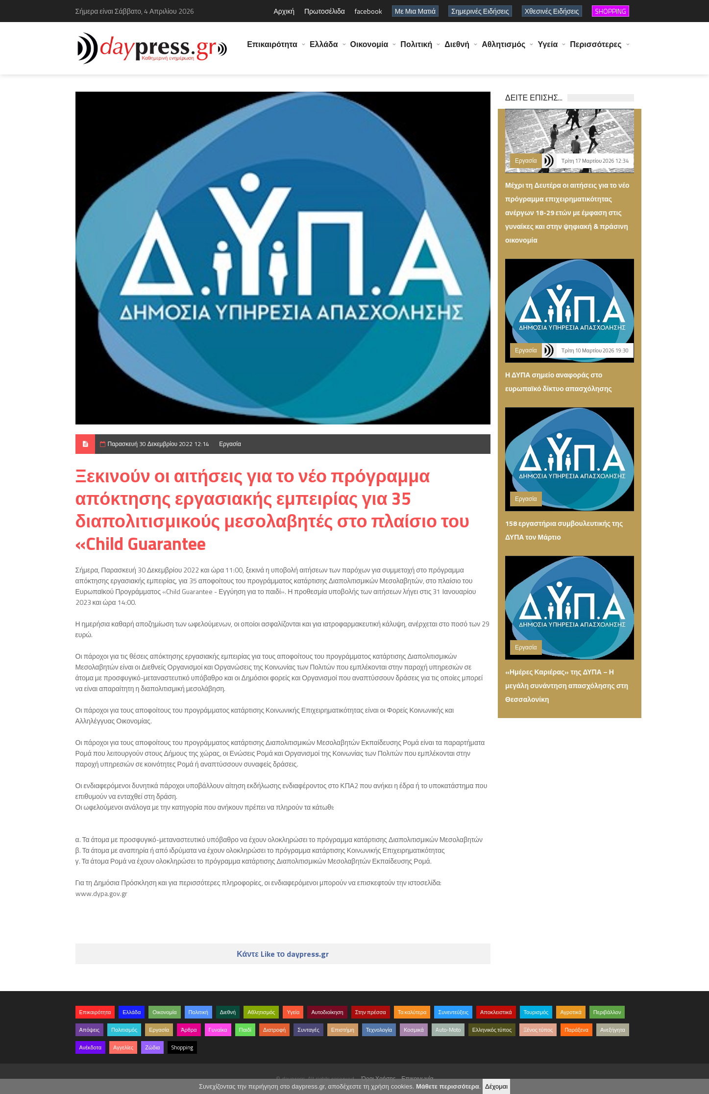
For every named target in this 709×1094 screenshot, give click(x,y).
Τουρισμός (536, 1012)
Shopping (182, 1047)
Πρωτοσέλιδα (324, 11)
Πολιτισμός (124, 1030)
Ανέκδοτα (90, 1047)
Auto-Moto (448, 1030)
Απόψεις (89, 1030)
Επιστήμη (342, 1030)
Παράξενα (576, 1030)
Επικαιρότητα (272, 49)
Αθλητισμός (503, 49)
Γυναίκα (218, 1030)
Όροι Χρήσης (379, 1078)
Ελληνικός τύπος (492, 1030)
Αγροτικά (570, 1012)
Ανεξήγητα (612, 1030)
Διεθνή (456, 49)
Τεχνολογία (379, 1030)
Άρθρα (188, 1030)
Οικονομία (369, 49)
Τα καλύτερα (412, 1012)
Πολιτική (416, 49)
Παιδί (245, 1030)
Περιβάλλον (607, 1012)
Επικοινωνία (417, 1078)
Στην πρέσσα (370, 1012)
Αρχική (283, 11)
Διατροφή (274, 1030)
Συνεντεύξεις (453, 1012)
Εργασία (230, 443)
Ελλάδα (324, 49)
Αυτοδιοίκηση (327, 1012)
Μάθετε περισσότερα (447, 1086)
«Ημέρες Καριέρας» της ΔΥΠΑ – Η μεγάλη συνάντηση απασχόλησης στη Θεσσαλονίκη (566, 685)
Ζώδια (152, 1047)
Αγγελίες (123, 1047)
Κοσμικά (414, 1030)
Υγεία (548, 49)
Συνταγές (308, 1030)
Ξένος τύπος (538, 1030)
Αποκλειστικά (496, 1012)
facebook (368, 11)
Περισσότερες (595, 49)
